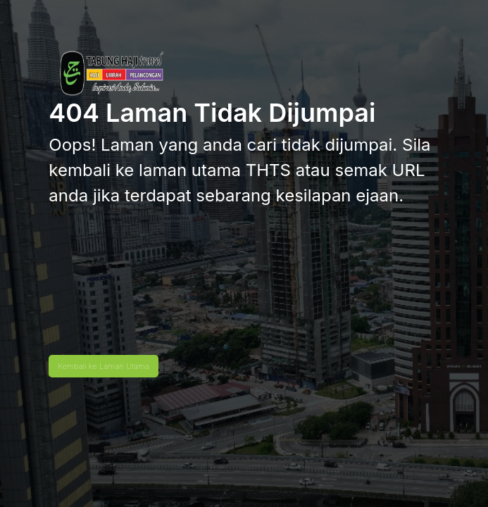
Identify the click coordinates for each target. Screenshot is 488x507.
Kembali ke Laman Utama (103, 366)
